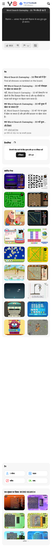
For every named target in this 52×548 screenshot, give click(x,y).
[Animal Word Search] (37, 272)
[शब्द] (37, 480)
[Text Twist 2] (37, 309)
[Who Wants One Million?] (14, 181)
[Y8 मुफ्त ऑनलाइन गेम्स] (12, 4)
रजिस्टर (20, 155)
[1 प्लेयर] (14, 473)
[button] (7, 125)
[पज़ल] (37, 473)
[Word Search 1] (37, 218)
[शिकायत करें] (26, 45)
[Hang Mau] (14, 236)
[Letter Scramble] (14, 254)
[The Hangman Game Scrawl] (37, 291)
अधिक (26, 541)
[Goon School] (37, 327)
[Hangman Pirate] (14, 272)
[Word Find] (37, 254)
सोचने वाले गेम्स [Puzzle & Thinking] (13, 130)
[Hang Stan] (14, 218)
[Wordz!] (37, 236)
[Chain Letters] (37, 199)
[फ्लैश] (14, 480)
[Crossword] (37, 181)
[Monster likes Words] (14, 327)
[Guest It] (14, 309)
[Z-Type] (14, 291)
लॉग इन (31, 155)
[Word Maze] (14, 199)
